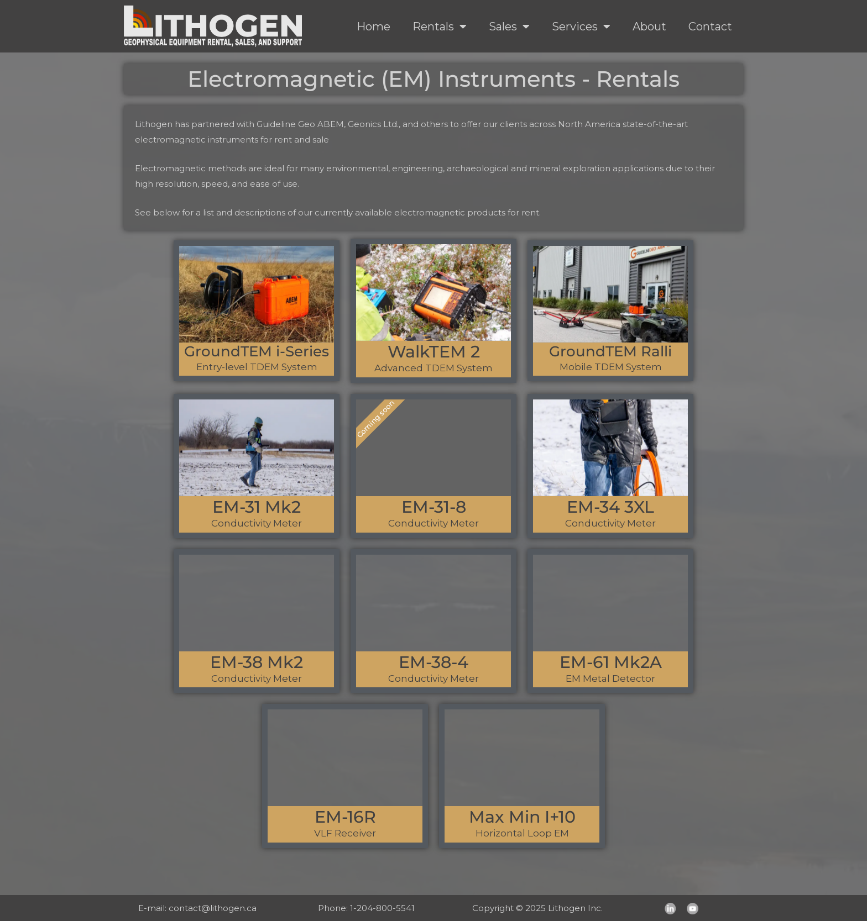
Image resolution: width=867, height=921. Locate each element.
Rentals (439, 26)
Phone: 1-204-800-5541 (366, 908)
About (649, 26)
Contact (710, 26)
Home (373, 26)
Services (581, 26)
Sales (509, 26)
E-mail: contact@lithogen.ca (197, 908)
